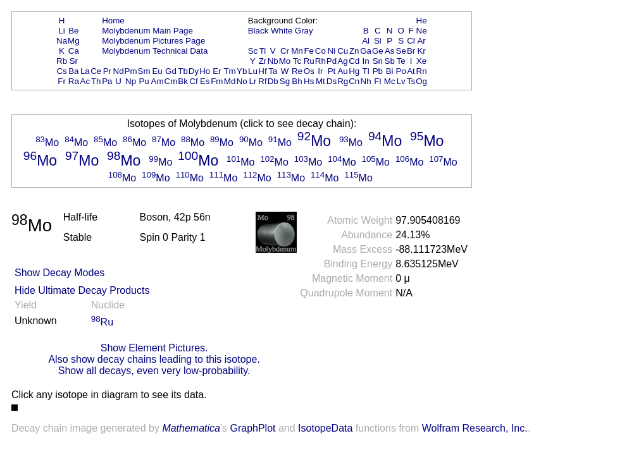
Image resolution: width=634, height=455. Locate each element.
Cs (61, 71)
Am (157, 81)
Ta (272, 71)
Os (309, 71)
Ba (73, 71)
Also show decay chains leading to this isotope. (153, 359)
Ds (331, 81)
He (421, 20)
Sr (74, 61)
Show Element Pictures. (154, 348)
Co (320, 51)
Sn (378, 61)
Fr (62, 81)
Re (297, 71)
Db (273, 81)
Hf (262, 71)
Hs (309, 81)
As (390, 51)
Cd (354, 61)
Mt (320, 81)
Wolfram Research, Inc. (475, 428)
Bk (183, 81)
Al (366, 41)
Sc (253, 51)
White (281, 30)
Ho (204, 71)
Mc (389, 81)
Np (130, 81)
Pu (144, 81)
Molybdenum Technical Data (155, 51)
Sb (390, 61)
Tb (183, 71)
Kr (421, 51)
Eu (157, 71)
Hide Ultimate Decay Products (82, 290)
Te (401, 61)
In (366, 61)
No (242, 81)
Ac (85, 81)
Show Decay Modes (59, 272)
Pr (107, 71)
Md (230, 81)
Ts (411, 81)
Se (401, 51)
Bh (297, 81)
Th (96, 81)
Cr (284, 51)
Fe (309, 51)
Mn (297, 51)
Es (205, 81)
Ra (73, 81)
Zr (263, 61)
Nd (118, 71)
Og (421, 81)
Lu (253, 71)
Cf (193, 81)
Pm (131, 71)
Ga (365, 51)
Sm (144, 71)
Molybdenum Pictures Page (153, 41)
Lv (401, 81)
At (411, 71)
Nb (273, 61)
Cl (411, 41)
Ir (320, 71)
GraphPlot (252, 428)
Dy (194, 71)
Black (258, 30)
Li (61, 30)
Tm (229, 71)
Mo (285, 61)
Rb (61, 61)
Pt (332, 71)
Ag (342, 61)
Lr (253, 81)
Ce (95, 71)
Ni (332, 51)
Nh (366, 81)
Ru (309, 61)
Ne (421, 30)
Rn (421, 71)
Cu (342, 51)
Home (113, 20)
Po (401, 71)
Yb (242, 71)
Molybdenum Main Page (147, 30)
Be (73, 30)
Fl (377, 81)
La (85, 71)
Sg (285, 81)
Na (61, 41)
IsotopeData (325, 428)
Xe (421, 61)
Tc (297, 61)
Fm (217, 81)
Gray (304, 30)
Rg (342, 81)
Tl (366, 71)
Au (342, 71)
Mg (74, 41)
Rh (320, 61)
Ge (377, 51)
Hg (354, 71)
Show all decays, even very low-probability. (154, 370)
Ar (421, 41)
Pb (378, 71)
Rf (262, 81)
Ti (262, 51)
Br (411, 51)
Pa (107, 81)
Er (217, 71)
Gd (171, 71)
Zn (354, 51)
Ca (73, 51)
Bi (390, 71)
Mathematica (191, 428)
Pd (331, 61)
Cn (354, 81)
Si (378, 41)
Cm (171, 81)
